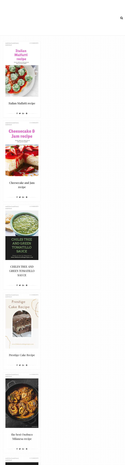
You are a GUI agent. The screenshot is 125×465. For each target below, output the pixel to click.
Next (71, 387)
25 (65, 387)
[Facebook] (56, 117)
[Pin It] (26, 117)
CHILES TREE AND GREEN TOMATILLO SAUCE (101, 109)
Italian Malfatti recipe (22, 105)
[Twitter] (20, 117)
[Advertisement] (62, 18)
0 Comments (34, 43)
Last (78, 387)
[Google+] (23, 117)
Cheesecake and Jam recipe (61, 105)
